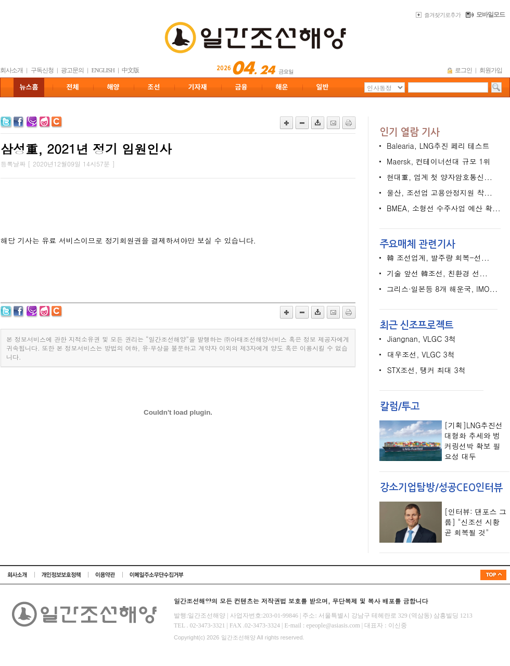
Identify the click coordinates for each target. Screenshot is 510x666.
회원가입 (490, 70)
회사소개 (11, 70)
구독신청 (42, 70)
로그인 (463, 70)
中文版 (130, 70)
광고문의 (72, 70)
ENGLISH (103, 70)
